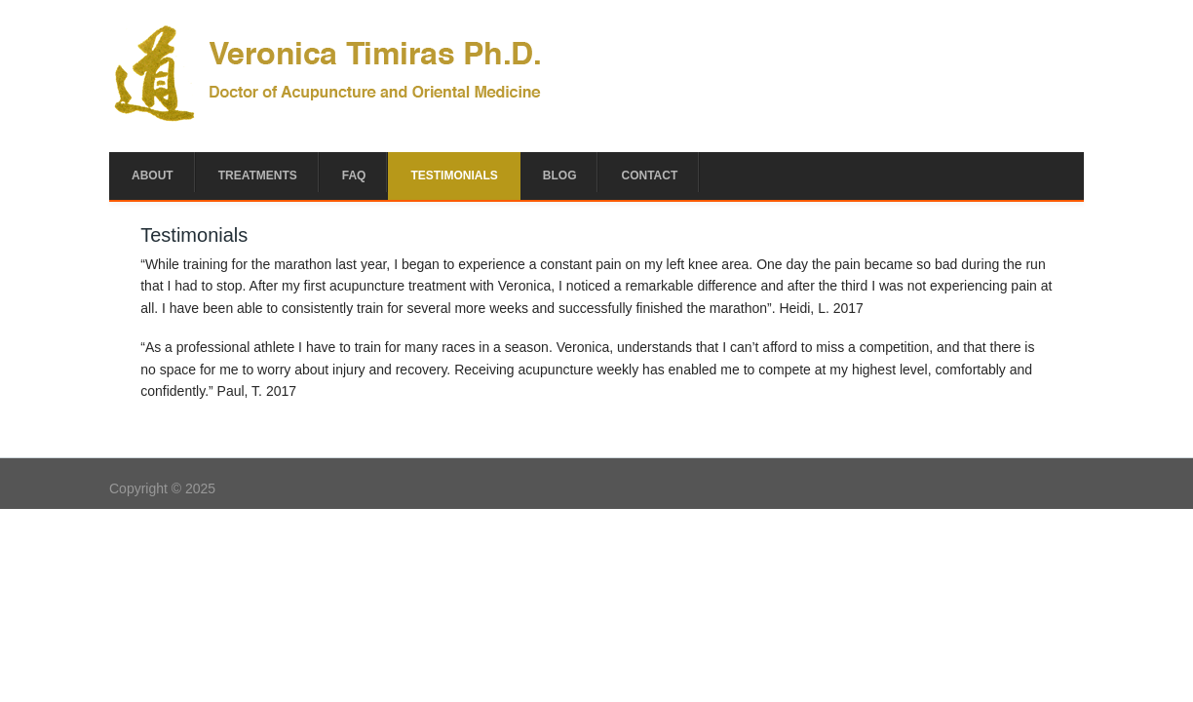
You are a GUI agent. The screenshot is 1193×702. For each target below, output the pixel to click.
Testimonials (453, 175)
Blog (560, 175)
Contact (649, 175)
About (152, 175)
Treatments (257, 175)
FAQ (354, 175)
